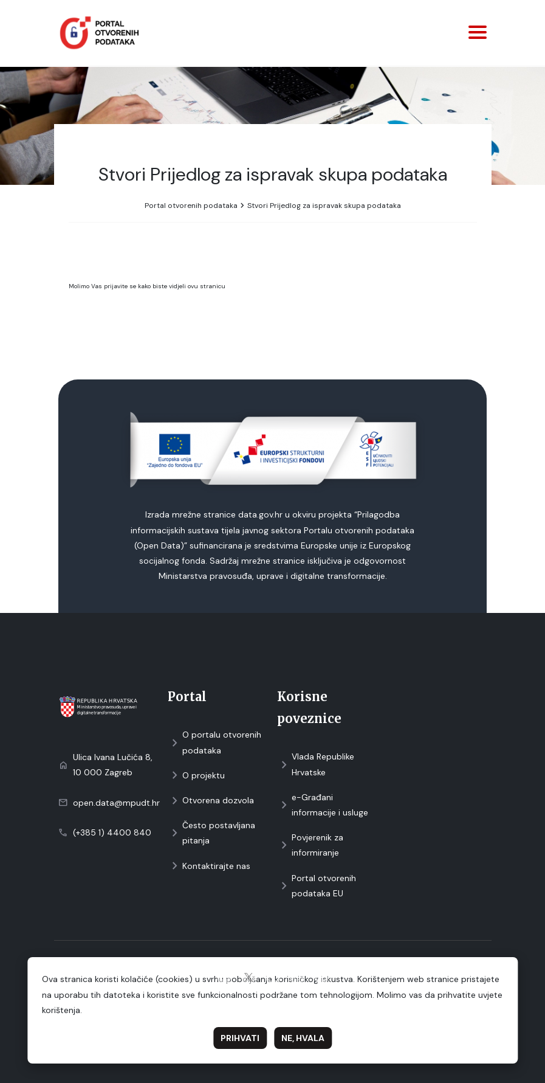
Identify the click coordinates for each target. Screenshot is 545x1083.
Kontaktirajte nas (209, 866)
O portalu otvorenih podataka (214, 742)
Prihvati (240, 1038)
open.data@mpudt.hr (116, 802)
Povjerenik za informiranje (310, 845)
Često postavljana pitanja (211, 833)
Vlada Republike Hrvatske (315, 764)
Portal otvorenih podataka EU (316, 886)
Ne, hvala (302, 1038)
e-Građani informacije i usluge (322, 805)
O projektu (196, 775)
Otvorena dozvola (211, 800)
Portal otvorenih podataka (191, 205)
